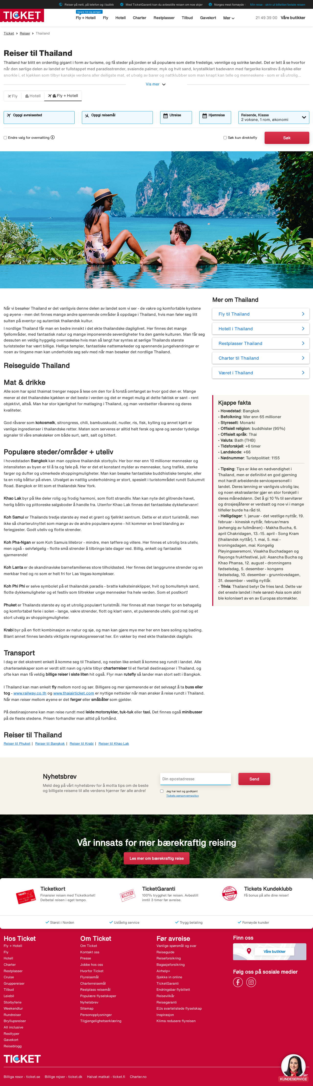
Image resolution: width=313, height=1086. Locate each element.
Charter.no (138, 1076)
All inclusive (13, 1027)
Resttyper (11, 1033)
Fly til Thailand (234, 314)
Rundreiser (12, 1014)
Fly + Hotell (86, 18)
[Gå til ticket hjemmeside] (22, 15)
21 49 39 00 (267, 18)
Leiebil (9, 996)
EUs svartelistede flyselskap (179, 1008)
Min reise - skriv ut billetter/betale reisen (277, 4)
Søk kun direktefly (240, 137)
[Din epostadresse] (195, 779)
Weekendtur (13, 1008)
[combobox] (42, 120)
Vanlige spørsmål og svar (176, 945)
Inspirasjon (165, 1014)
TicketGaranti (167, 983)
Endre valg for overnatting (26, 137)
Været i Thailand (236, 372)
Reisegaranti (166, 1002)
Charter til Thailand (239, 358)
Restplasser (164, 18)
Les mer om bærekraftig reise (157, 858)
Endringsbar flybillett (173, 989)
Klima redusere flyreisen (176, 1021)
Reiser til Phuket (17, 743)
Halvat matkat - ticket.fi (106, 1076)
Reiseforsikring (168, 958)
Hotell (120, 18)
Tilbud (187, 18)
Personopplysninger (96, 1014)
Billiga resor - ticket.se (22, 1076)
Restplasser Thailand (240, 343)
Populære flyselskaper (98, 996)
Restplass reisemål (95, 989)
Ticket (9, 33)
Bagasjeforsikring (170, 964)
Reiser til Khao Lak (114, 743)
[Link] (239, 982)
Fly (105, 18)
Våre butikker (293, 18)
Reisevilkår (165, 996)
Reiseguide (165, 952)
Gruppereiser (14, 983)
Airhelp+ (163, 971)
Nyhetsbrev (89, 1002)
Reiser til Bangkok (50, 743)
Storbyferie (13, 1002)
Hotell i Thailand (236, 328)
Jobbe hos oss (91, 964)
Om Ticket (88, 945)
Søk (287, 138)
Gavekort (208, 18)
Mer (229, 18)
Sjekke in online (169, 977)
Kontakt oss (89, 952)
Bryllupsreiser (15, 1021)
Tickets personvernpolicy (182, 795)
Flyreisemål (89, 977)
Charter (139, 18)
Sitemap (86, 1008)
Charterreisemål (93, 983)
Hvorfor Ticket (91, 971)
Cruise (9, 977)
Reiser (25, 33)
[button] (12, 96)
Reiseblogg (13, 1046)
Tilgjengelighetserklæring (100, 1021)
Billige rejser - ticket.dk (63, 1076)
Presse (85, 958)
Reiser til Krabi (82, 743)
